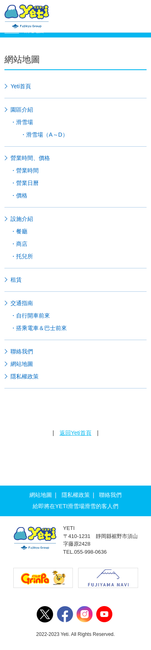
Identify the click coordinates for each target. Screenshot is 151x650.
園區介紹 (21, 109)
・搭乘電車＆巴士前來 (38, 328)
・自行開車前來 (30, 315)
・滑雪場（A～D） (44, 134)
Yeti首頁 (20, 86)
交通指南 (21, 303)
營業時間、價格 (30, 158)
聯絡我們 (21, 351)
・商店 (18, 244)
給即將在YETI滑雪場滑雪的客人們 (75, 506)
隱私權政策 (24, 376)
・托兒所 (21, 256)
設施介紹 (21, 219)
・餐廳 (18, 231)
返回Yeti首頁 (75, 433)
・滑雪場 (21, 122)
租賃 (16, 279)
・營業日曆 (24, 183)
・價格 (18, 195)
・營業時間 (24, 170)
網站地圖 (21, 364)
